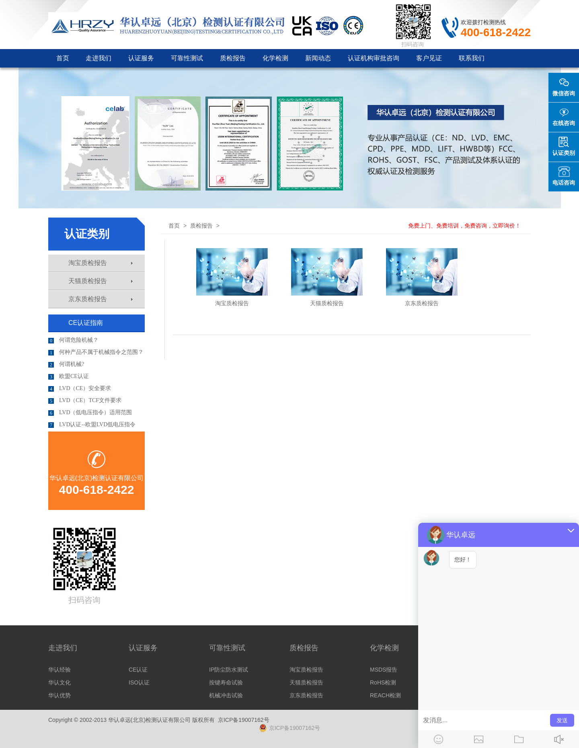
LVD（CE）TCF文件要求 (84, 400)
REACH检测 (385, 695)
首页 (62, 58)
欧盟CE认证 (68, 376)
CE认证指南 (85, 322)
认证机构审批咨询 (373, 58)
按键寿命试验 (226, 682)
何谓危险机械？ (73, 340)
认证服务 (141, 58)
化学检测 (275, 58)
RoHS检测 (383, 682)
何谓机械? (66, 364)
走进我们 (98, 58)
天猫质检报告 (100, 280)
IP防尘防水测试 (228, 669)
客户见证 (429, 58)
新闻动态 (318, 58)
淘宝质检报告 (100, 262)
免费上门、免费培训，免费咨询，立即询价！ (464, 226)
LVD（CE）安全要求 (79, 388)
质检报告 (233, 58)
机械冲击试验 (226, 695)
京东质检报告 (100, 299)
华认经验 (59, 669)
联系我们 (472, 58)
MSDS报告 (383, 669)
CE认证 (138, 669)
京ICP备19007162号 (243, 720)
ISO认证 (139, 682)
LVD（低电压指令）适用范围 (90, 412)
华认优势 (59, 695)
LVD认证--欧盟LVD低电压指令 (92, 424)
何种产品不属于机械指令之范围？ (96, 352)
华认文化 (59, 682)
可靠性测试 (187, 58)
